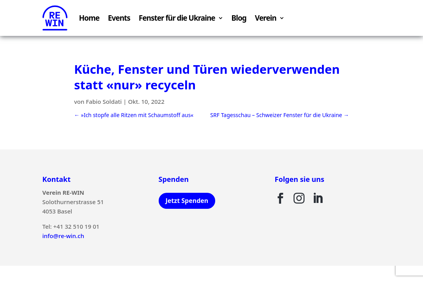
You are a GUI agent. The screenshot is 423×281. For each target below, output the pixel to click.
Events (119, 18)
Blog (239, 18)
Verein (265, 18)
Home (89, 18)
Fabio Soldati (104, 101)
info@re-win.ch (63, 236)
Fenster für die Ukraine (177, 18)
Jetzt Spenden (187, 200)
